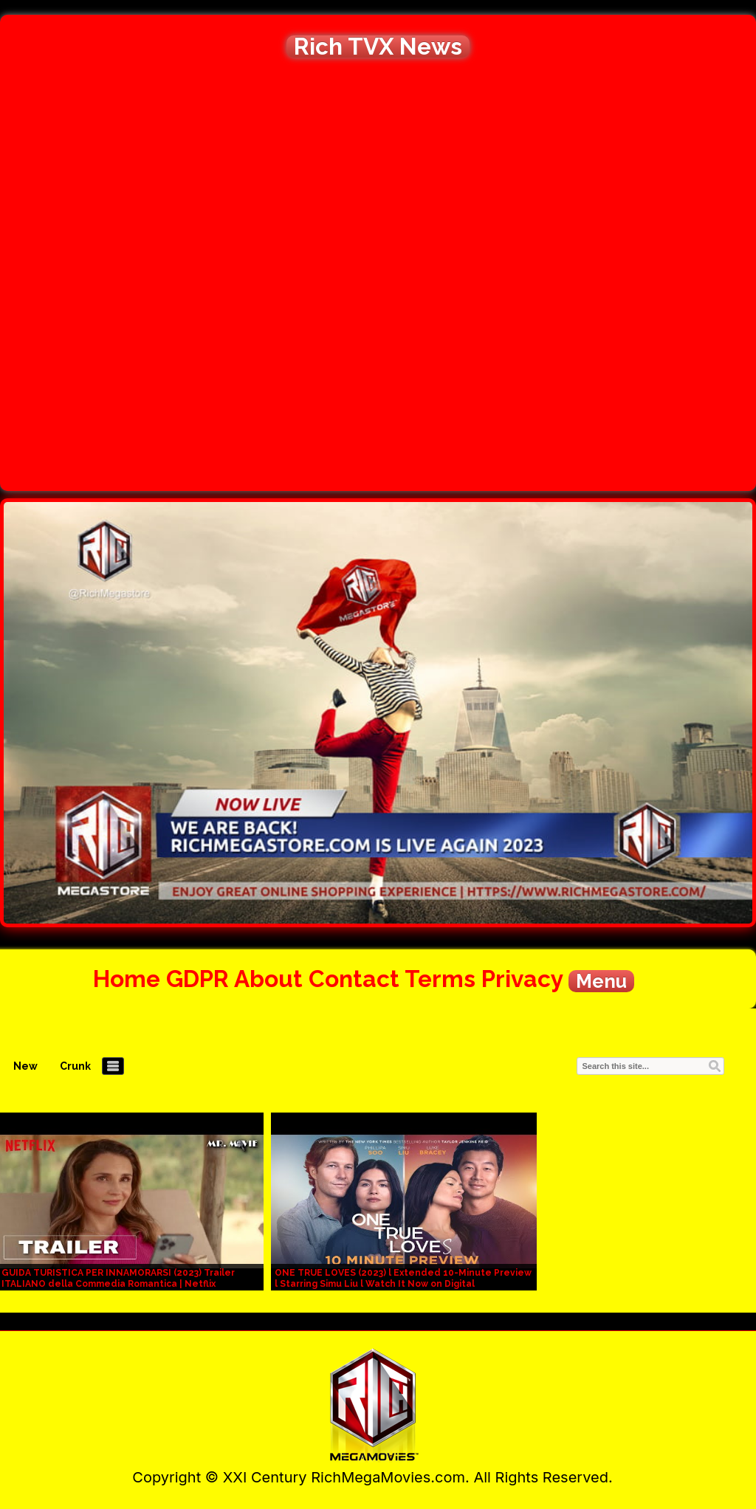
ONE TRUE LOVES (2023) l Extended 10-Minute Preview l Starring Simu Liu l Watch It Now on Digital (403, 1278)
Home (126, 978)
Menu (601, 981)
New (25, 1066)
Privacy (522, 978)
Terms (440, 978)
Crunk (75, 1066)
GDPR (197, 978)
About (268, 978)
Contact (354, 978)
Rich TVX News (378, 46)
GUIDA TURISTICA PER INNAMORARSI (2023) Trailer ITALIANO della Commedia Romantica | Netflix (118, 1278)
